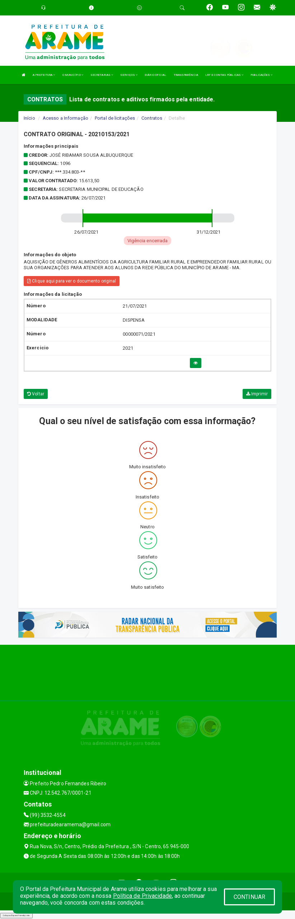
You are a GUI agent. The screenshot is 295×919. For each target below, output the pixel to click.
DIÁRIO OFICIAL (155, 75)
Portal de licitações (115, 118)
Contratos (151, 118)
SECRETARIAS (101, 75)
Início (29, 118)
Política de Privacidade (142, 895)
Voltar (35, 393)
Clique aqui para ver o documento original (71, 281)
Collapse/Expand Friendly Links (16, 915)
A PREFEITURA (44, 75)
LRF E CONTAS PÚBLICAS (224, 75)
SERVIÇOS (128, 75)
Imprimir (257, 393)
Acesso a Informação (65, 118)
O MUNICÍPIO (72, 75)
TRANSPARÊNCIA (186, 75)
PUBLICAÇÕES (261, 75)
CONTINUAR (249, 896)
